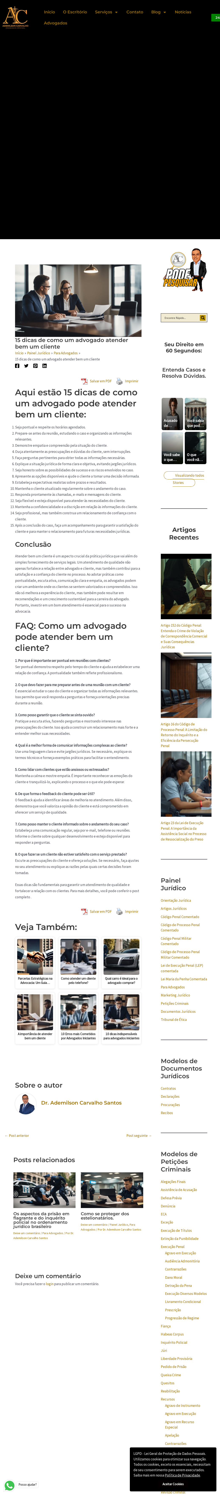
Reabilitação (170, 1391)
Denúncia (168, 1206)
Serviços (106, 12)
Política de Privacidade (182, 1475)
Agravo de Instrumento (182, 1405)
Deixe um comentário (26, 1233)
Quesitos (167, 1383)
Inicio (49, 12)
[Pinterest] (35, 365)
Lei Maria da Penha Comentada (184, 979)
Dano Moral (173, 1277)
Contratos (168, 1088)
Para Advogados (52, 1233)
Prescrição (173, 1310)
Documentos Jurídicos (178, 1011)
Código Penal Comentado (180, 916)
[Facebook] (17, 365)
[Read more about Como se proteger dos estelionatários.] (112, 1190)
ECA (164, 1214)
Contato (134, 12)
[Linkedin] (44, 365)
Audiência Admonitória (182, 1261)
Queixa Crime (171, 1375)
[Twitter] (26, 365)
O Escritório (75, 12)
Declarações (170, 1096)
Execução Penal (173, 1246)
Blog (159, 12)
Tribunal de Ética (174, 1019)
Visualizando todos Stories (188, 479)
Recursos (168, 1399)
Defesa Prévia (171, 1198)
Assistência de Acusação (179, 1189)
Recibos (167, 1113)
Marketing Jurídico (175, 995)
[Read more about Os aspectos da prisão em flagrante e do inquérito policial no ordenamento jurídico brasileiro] (44, 1190)
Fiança (166, 1326)
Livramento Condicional (183, 1301)
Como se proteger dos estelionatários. (105, 1216)
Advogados (55, 23)
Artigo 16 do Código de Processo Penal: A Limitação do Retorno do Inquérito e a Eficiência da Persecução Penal (184, 735)
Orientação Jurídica (176, 900)
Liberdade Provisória (176, 1358)
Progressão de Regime (182, 1318)
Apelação (172, 1435)
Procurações (170, 1104)
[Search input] (181, 318)
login (49, 1284)
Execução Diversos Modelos (186, 1293)
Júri (164, 1350)
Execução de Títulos (176, 1230)
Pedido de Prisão (173, 1366)
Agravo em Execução (180, 1253)
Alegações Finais (173, 1181)
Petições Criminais (175, 1003)
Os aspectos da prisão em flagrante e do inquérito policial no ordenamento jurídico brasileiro (41, 1220)
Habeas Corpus (172, 1334)
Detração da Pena (178, 1285)
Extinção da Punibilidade (180, 1238)
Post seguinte (139, 1136)
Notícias (183, 12)
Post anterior (17, 1136)
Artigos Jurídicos (174, 908)
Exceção (167, 1222)
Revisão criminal (173, 1492)
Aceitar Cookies (173, 1484)
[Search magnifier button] (203, 318)
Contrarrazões (175, 1269)
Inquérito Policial (174, 1342)
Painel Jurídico (119, 1225)
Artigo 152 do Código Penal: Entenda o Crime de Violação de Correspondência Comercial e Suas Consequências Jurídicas (184, 636)
